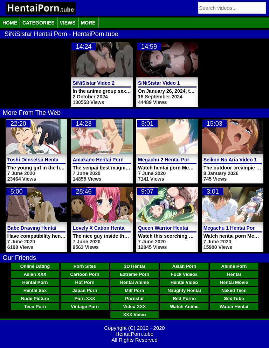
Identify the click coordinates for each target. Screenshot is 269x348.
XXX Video (134, 314)
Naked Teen (234, 290)
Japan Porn (85, 290)
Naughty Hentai (184, 290)
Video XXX (134, 306)
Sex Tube (234, 298)
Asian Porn (184, 266)
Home (9, 23)
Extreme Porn (135, 274)
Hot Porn (85, 282)
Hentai (234, 274)
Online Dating (35, 266)
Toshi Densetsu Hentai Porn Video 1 (49, 159)
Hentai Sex (35, 290)
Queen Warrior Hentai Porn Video (176, 228)
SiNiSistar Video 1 (159, 83)
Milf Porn (134, 290)
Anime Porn (234, 266)
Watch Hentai (234, 306)
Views (68, 23)
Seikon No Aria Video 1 (230, 159)
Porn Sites (85, 266)
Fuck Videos (184, 274)
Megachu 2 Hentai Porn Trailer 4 (175, 159)
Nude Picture (35, 298)
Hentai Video (184, 282)
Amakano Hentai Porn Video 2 (107, 159)
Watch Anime (184, 306)
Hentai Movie (234, 282)
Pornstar (134, 298)
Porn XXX (84, 298)
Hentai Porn (35, 282)
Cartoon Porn (84, 274)
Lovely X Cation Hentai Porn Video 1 (115, 228)
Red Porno (184, 298)
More (88, 23)
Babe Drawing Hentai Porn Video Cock (52, 228)
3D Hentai (134, 266)
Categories (38, 23)
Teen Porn (35, 306)
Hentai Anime (134, 282)
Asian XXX (34, 274)
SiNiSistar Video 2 (94, 83)
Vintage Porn (85, 306)
